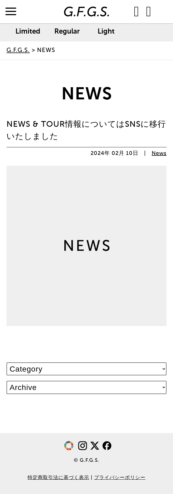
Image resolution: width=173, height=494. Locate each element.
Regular (67, 31)
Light (106, 31)
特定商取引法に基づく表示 (58, 477)
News (159, 153)
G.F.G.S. (18, 50)
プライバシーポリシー (119, 477)
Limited (27, 31)
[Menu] (11, 12)
